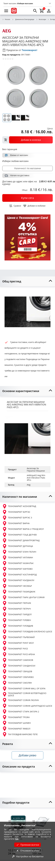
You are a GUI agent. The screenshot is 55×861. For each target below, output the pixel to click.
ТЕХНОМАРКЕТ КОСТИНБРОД (19, 574)
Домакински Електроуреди (23, 19)
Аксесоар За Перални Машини (36, 469)
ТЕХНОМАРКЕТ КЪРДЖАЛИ (18, 580)
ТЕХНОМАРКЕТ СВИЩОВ (17, 671)
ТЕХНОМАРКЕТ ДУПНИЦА (17, 546)
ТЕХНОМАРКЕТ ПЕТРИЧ (16, 609)
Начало (6, 19)
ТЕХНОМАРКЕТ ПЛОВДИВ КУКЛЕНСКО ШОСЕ (27, 631)
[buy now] (27, 198)
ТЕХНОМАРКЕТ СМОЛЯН (17, 683)
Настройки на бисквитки (27, 856)
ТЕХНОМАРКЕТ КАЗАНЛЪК (18, 563)
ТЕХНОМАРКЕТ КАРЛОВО (17, 569)
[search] (35, 11)
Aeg (28, 484)
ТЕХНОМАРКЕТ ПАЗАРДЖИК (18, 592)
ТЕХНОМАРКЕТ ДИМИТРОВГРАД (21, 540)
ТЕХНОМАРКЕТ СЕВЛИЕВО (18, 677)
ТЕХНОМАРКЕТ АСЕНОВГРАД (19, 506)
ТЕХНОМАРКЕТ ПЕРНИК (16, 603)
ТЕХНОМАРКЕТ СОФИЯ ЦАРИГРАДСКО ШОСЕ (27, 706)
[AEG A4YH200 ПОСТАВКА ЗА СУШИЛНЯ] (42, 820)
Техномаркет (29, 50)
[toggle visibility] (27, 281)
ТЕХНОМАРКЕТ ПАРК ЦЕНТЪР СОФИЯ (23, 597)
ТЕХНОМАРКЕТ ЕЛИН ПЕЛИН (19, 552)
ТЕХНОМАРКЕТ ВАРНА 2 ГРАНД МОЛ (23, 529)
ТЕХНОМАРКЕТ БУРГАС (16, 512)
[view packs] (27, 139)
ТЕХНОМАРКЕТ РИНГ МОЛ (18, 643)
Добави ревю (27, 755)
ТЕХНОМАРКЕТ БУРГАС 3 (17, 518)
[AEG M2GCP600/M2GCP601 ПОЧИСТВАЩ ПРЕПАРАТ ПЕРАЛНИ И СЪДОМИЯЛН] (18, 820)
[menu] (6, 11)
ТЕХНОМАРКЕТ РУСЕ (15, 649)
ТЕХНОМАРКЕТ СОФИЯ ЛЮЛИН (20, 700)
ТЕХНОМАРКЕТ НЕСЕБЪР (17, 586)
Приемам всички (27, 844)
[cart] (42, 11)
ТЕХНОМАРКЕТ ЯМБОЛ (16, 728)
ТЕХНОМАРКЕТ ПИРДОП (17, 614)
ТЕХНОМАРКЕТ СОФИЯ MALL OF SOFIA (23, 688)
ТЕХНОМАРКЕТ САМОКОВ (17, 660)
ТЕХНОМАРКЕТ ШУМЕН (16, 723)
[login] (49, 11)
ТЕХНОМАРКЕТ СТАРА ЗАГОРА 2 (20, 711)
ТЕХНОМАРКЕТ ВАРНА (16, 523)
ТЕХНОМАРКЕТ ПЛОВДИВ (17, 626)
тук (16, 839)
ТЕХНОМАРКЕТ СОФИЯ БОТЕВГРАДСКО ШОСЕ (24, 694)
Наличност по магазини (27, 168)
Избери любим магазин (15, 161)
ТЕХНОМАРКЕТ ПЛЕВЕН (16, 620)
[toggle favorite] (34, 206)
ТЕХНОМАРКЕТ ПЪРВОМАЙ (18, 637)
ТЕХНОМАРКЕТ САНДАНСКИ (18, 666)
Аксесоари (41, 19)
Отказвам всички (27, 850)
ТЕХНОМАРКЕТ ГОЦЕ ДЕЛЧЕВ (19, 535)
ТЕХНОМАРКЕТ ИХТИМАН (17, 557)
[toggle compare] (15, 206)
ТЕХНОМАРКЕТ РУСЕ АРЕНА (18, 654)
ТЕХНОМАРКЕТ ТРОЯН (16, 717)
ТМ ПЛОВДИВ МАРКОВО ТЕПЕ (20, 734)
